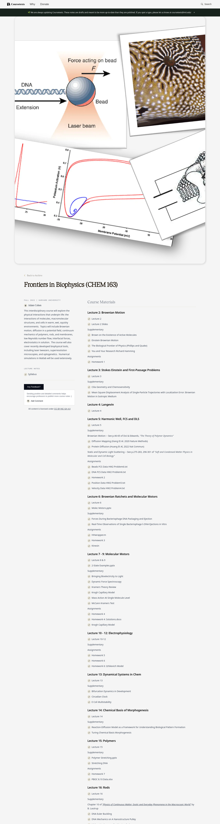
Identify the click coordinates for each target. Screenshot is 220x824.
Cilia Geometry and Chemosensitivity (108, 386)
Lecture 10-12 (96, 639)
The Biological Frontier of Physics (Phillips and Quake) (117, 345)
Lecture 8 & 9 (96, 560)
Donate (44, 4)
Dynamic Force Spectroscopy (104, 581)
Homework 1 (96, 361)
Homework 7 (96, 773)
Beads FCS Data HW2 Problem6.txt (107, 466)
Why (32, 4)
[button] (206, 4)
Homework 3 (96, 540)
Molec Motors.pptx (99, 507)
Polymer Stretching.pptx (102, 757)
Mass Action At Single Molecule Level (108, 597)
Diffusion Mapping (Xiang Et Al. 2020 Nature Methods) (117, 441)
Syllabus (30, 374)
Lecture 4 (94, 410)
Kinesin (93, 545)
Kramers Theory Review (101, 587)
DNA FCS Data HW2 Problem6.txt (106, 472)
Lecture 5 (94, 424)
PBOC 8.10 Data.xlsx (100, 779)
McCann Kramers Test (100, 603)
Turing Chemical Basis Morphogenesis (109, 732)
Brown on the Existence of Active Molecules (112, 334)
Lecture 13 (95, 680)
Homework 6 (96, 660)
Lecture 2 (94, 318)
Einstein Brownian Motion (102, 340)
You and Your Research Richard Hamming (111, 351)
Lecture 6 (94, 502)
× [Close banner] (194, 12)
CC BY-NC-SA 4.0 (62, 409)
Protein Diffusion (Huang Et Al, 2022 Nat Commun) (115, 446)
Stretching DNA (97, 763)
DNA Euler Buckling (99, 813)
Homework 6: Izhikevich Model (105, 666)
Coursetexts (16, 4)
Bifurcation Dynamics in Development (109, 691)
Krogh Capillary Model (101, 592)
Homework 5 (96, 655)
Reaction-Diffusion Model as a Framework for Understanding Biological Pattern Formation (136, 727)
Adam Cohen (32, 305)
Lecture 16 (95, 793)
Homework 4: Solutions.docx (104, 619)
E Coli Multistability (99, 701)
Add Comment (35, 401)
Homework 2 (96, 477)
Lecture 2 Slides (97, 324)
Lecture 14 (95, 716)
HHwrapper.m (96, 534)
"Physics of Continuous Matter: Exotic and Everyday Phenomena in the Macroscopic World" (146, 804)
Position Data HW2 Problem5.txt (106, 482)
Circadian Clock (97, 696)
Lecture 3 (94, 376)
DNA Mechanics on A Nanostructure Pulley (111, 819)
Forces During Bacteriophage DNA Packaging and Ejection (119, 518)
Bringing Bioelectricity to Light (105, 576)
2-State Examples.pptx (101, 565)
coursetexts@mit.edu (181, 12)
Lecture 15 (95, 746)
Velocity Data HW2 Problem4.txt (106, 488)
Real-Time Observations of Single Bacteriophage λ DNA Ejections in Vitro (127, 524)
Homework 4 (96, 613)
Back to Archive (33, 275)
